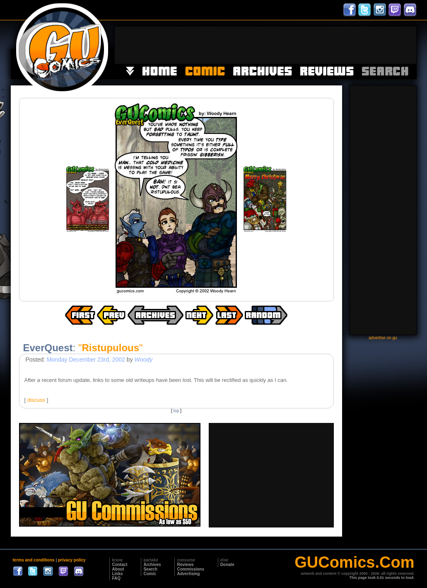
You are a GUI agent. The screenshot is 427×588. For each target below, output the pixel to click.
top (176, 410)
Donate (227, 564)
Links (117, 573)
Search (150, 569)
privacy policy (72, 560)
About (118, 569)
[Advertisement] (265, 45)
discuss (36, 400)
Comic (149, 573)
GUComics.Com (354, 562)
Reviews (185, 564)
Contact (119, 564)
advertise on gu (383, 337)
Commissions (190, 569)
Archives (152, 564)
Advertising (188, 573)
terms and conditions (34, 560)
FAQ (116, 578)
